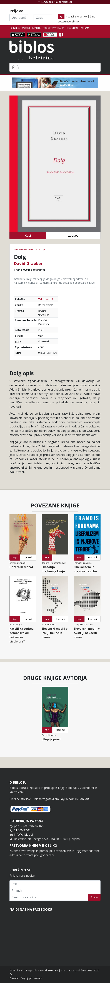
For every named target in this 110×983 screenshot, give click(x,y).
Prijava (94, 897)
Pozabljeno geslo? (76, 16)
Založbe (26, 28)
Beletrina (53, 970)
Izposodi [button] (73, 235)
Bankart (83, 799)
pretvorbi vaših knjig (67, 851)
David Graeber (28, 263)
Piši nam (85, 28)
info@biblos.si (23, 835)
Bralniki (36, 28)
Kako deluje (72, 28)
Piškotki (14, 978)
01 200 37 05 (22, 830)
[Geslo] (43, 17)
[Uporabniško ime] (18, 17)
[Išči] (55, 67)
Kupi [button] (27, 235)
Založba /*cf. (45, 299)
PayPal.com (66, 799)
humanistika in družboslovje (29, 249)
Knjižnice (15, 28)
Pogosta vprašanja (53, 28)
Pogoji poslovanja (31, 978)
